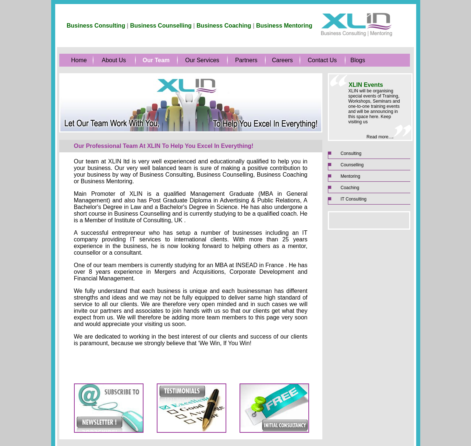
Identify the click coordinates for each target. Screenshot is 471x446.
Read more (377, 136)
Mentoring (350, 176)
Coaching (350, 187)
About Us (114, 60)
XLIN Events (366, 85)
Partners (246, 60)
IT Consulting (353, 199)
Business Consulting (96, 25)
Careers (282, 60)
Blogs (357, 60)
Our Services (202, 60)
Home (79, 60)
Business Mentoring (284, 25)
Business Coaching (223, 25)
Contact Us (322, 60)
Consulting (351, 153)
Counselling (352, 164)
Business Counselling (161, 25)
